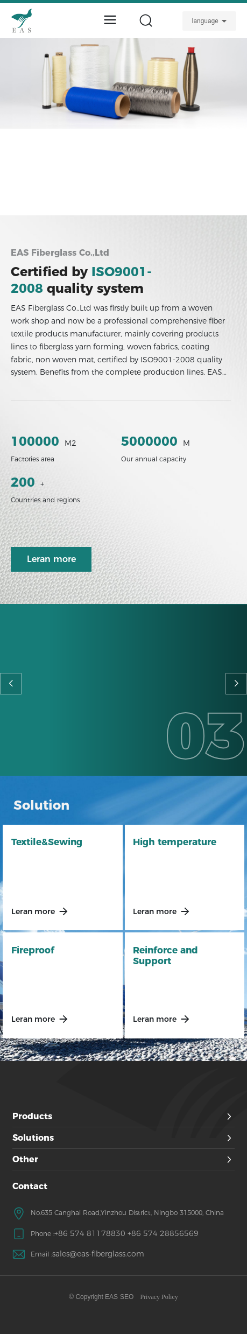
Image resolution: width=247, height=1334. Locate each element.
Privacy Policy (159, 1297)
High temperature (174, 842)
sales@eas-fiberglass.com (98, 1254)
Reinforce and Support (165, 955)
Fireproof (32, 950)
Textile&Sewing (46, 842)
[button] (11, 683)
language (205, 21)
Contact (29, 1186)
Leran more (33, 911)
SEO (126, 1297)
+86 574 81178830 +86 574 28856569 (126, 1233)
